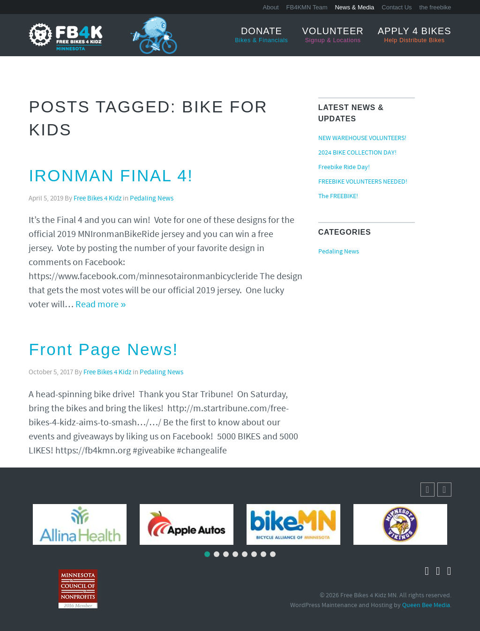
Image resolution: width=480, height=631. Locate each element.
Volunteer (333, 35)
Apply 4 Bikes (414, 35)
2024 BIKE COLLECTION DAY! (357, 153)
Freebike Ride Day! (344, 167)
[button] (444, 490)
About (271, 7)
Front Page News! (103, 349)
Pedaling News (151, 198)
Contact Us (397, 7)
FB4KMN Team (307, 7)
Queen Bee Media (426, 605)
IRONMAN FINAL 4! (111, 175)
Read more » (100, 305)
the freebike (435, 7)
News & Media (354, 7)
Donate (261, 35)
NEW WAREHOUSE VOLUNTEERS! (362, 138)
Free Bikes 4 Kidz (97, 198)
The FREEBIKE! (338, 196)
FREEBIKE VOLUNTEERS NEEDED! (362, 182)
